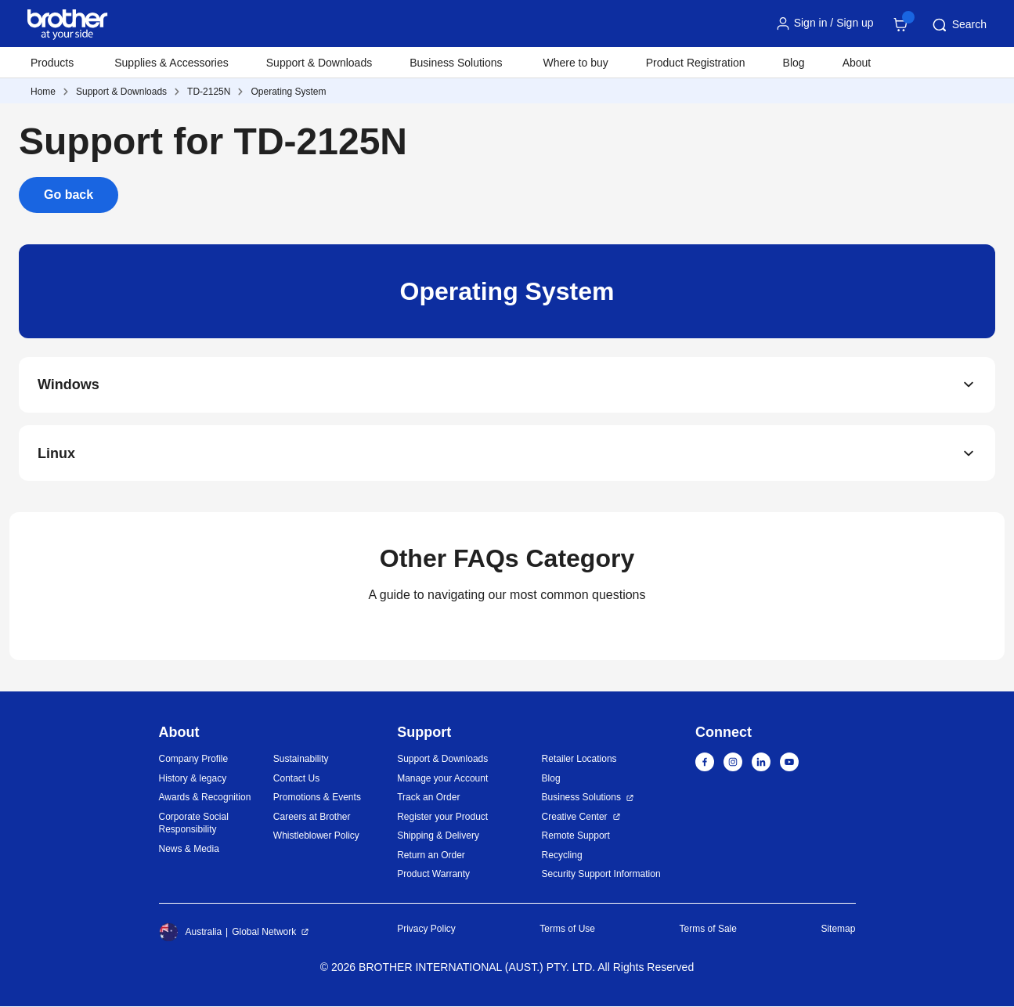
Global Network (264, 932)
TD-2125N (208, 91)
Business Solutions (581, 798)
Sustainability (301, 760)
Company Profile (194, 760)
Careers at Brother (312, 817)
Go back (68, 194)
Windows (68, 385)
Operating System (288, 91)
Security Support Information (601, 875)
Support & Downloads (319, 62)
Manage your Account (442, 779)
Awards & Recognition (205, 798)
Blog (794, 62)
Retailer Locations (579, 760)
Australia (190, 932)
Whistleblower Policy (316, 837)
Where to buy (575, 62)
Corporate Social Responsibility (194, 824)
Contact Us (296, 779)
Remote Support (576, 837)
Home (43, 91)
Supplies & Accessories (171, 62)
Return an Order (431, 855)
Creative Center (575, 817)
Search (958, 25)
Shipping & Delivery (438, 837)
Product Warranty (433, 875)
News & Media (189, 849)
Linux (56, 454)
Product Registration (695, 62)
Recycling (562, 855)
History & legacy (193, 779)
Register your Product (442, 817)
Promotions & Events (317, 798)
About (857, 62)
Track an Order (428, 798)
